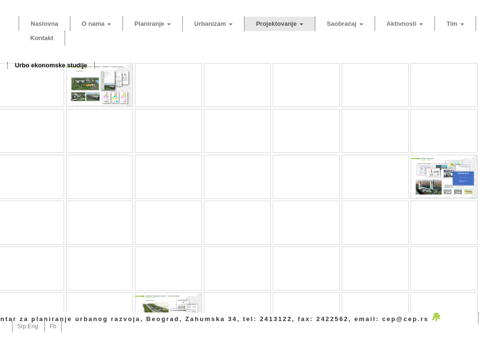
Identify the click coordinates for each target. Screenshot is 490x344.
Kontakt (41, 38)
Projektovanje (279, 23)
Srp (21, 326)
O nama (96, 23)
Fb (53, 326)
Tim (455, 23)
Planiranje (152, 23)
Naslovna (44, 23)
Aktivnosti (405, 23)
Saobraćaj (345, 23)
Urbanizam (213, 23)
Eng (33, 326)
